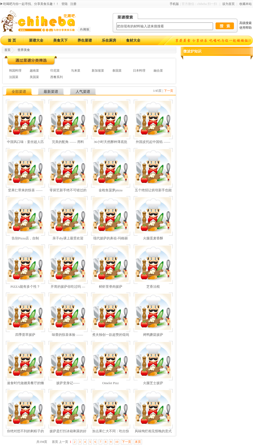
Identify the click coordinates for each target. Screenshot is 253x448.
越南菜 (34, 70)
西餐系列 (56, 77)
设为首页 (228, 4)
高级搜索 (245, 23)
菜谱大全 (36, 40)
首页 (7, 50)
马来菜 (75, 70)
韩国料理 (15, 70)
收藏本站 (245, 4)
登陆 (64, 4)
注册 (73, 4)
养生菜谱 (84, 40)
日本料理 (139, 70)
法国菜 (13, 77)
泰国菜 (117, 70)
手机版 (174, 4)
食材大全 (133, 40)
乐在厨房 (109, 40)
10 (116, 442)
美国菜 (34, 77)
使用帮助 (245, 27)
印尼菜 (55, 70)
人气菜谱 (83, 92)
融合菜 (158, 70)
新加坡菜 (98, 70)
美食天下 (60, 40)
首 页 (12, 40)
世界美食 (24, 50)
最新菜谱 (51, 92)
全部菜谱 (19, 92)
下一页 (168, 91)
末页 (138, 442)
